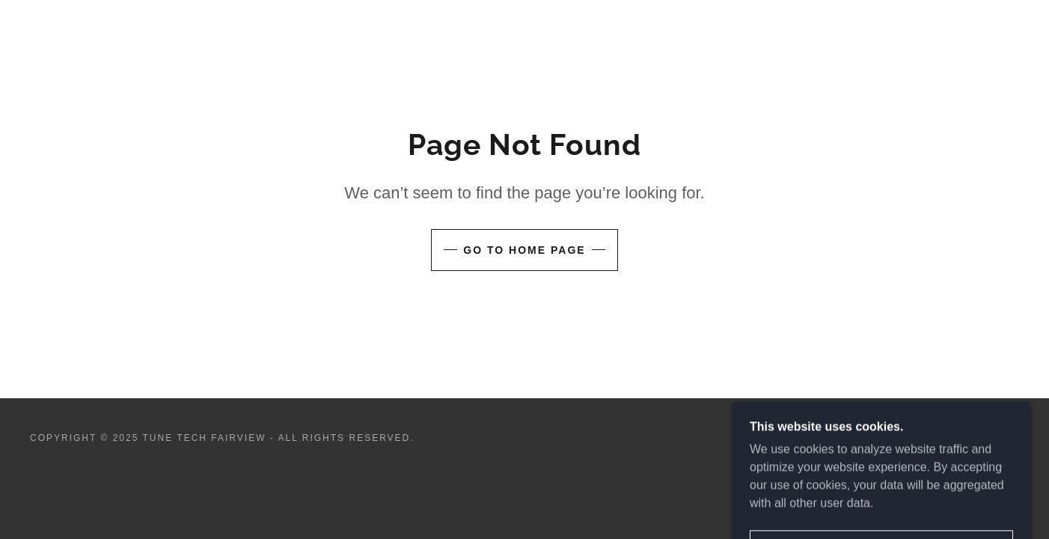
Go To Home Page (524, 250)
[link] (970, 445)
